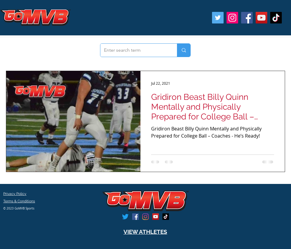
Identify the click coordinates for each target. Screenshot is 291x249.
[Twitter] (218, 17)
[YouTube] (261, 17)
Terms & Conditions (19, 201)
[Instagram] (232, 17)
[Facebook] (247, 17)
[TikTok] (276, 17)
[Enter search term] (134, 50)
